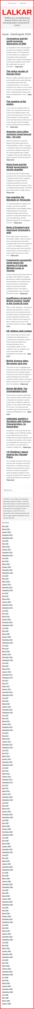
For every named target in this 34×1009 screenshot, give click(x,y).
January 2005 (6, 899)
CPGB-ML (23, 3)
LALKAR (17, 12)
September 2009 (7, 817)
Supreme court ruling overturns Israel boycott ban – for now (18, 134)
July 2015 (5, 715)
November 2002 (7, 937)
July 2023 (5, 576)
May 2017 (5, 683)
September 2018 (7, 660)
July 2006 (5, 872)
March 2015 (6, 721)
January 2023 (6, 584)
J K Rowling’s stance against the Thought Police (17, 454)
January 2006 (6, 881)
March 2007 (6, 861)
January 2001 (6, 969)
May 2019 (5, 648)
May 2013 (5, 753)
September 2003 (7, 922)
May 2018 (5, 666)
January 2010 (6, 811)
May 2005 (5, 893)
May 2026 (5, 526)
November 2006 (7, 867)
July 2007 (5, 855)
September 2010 (7, 800)
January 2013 (6, 759)
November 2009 (7, 814)
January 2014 (6, 741)
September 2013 (7, 747)
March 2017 (6, 686)
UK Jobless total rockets (19, 331)
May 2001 (5, 963)
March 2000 (6, 983)
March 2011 (6, 791)
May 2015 (5, 718)
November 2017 (7, 675)
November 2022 (7, 587)
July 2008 (5, 838)
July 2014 (5, 733)
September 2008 (7, 835)
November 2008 (7, 832)
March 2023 (6, 581)
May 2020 (5, 631)
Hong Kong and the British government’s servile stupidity (17, 167)
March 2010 (6, 808)
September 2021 (7, 608)
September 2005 (7, 887)
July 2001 (5, 960)
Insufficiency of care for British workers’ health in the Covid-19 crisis (18, 301)
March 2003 (6, 931)
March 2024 (6, 564)
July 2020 (5, 628)
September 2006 (7, 870)
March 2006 (6, 878)
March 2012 (6, 774)
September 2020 (7, 625)
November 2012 (7, 762)
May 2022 (5, 596)
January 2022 (6, 602)
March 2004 (6, 913)
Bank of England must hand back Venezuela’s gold (18, 230)
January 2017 (6, 689)
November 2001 (7, 954)
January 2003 (6, 934)
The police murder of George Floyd (17, 72)
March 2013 (6, 756)
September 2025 (7, 538)
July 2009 (5, 820)
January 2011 (6, 794)
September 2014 (7, 730)
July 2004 (5, 907)
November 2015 (7, 709)
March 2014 (6, 739)
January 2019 (6, 654)
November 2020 (7, 622)
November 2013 (7, 744)
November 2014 (7, 727)
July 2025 (5, 541)
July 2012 (5, 768)
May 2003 (5, 928)
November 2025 (7, 535)
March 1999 (6, 1001)
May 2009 (5, 823)
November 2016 (7, 692)
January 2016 (6, 707)
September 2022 (7, 590)
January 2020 (6, 637)
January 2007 (6, 864)
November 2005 (7, 884)
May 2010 (5, 806)
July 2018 (5, 663)
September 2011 (7, 782)
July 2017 (5, 680)
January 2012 (6, 776)
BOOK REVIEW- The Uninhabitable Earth (16, 389)
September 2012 (7, 765)
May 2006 (5, 875)
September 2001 (7, 957)
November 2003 (7, 919)
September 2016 (7, 695)
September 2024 (7, 555)
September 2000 (7, 974)
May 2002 (5, 945)
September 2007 (7, 852)
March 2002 (6, 948)
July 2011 (5, 785)
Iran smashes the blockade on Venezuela (18, 198)
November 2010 (7, 797)
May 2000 (5, 980)
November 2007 (7, 849)
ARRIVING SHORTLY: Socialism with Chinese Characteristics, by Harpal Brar (18, 423)
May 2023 (5, 578)
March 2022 (6, 599)
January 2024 (6, 567)
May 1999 (5, 998)
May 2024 (5, 561)
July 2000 (5, 977)
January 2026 (6, 532)
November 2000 (7, 971)
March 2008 (6, 843)
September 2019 (7, 643)
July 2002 (5, 942)
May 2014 (5, 736)
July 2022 (5, 593)
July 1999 (5, 995)
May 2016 (5, 701)
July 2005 (5, 890)
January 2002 (6, 951)
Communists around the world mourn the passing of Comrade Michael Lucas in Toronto (18, 265)
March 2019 (6, 651)
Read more (19, 66)
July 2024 (5, 558)
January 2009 (6, 829)
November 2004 (7, 902)
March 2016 (6, 704)
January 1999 (6, 1003)
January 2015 (6, 724)
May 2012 (5, 771)
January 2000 (6, 986)
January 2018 (6, 672)
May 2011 (5, 788)
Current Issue (12, 3)
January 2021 (6, 619)
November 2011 (7, 779)
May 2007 (5, 858)
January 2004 (6, 916)
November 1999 (7, 989)
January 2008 (6, 846)
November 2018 (7, 657)
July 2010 (5, 803)
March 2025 (6, 546)
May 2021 (5, 613)
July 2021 (5, 611)
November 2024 (7, 552)
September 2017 (7, 677)
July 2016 (5, 698)
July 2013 (5, 750)
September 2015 (7, 712)
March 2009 (6, 826)
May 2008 (5, 840)
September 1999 (7, 992)
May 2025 (5, 544)
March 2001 (6, 966)
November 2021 (7, 605)
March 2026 (6, 529)
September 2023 (7, 573)
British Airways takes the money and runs (17, 362)
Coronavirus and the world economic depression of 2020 (17, 41)
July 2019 (5, 645)
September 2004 (7, 904)
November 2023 (7, 570)
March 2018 (6, 669)
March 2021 (6, 616)
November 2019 (7, 640)
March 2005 (6, 896)
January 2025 (6, 549)
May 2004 (5, 910)
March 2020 (6, 634)
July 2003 (5, 925)
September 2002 (7, 939)
